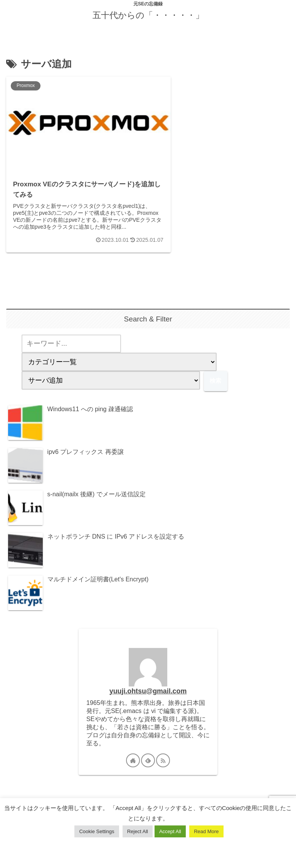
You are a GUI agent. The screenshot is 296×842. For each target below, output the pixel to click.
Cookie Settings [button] (96, 831)
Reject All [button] (137, 831)
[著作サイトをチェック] (133, 746)
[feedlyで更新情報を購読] (148, 746)
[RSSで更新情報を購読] (163, 746)
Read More (206, 831)
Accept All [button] (170, 831)
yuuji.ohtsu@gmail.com (148, 677)
